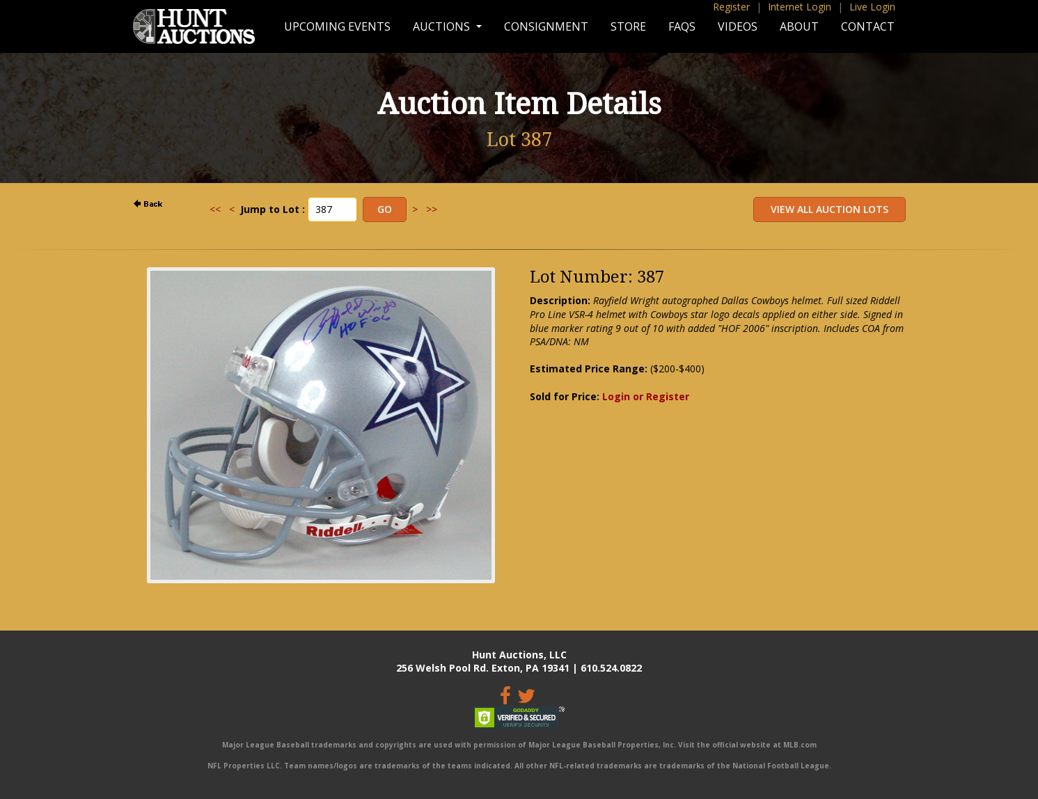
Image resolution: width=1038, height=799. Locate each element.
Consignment (546, 26)
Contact (868, 26)
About (799, 26)
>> (431, 209)
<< (215, 209)
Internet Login (799, 6)
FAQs (681, 26)
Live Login (872, 6)
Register (731, 6)
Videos (737, 26)
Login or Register (645, 396)
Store (628, 26)
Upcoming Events (337, 26)
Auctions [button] (443, 26)
